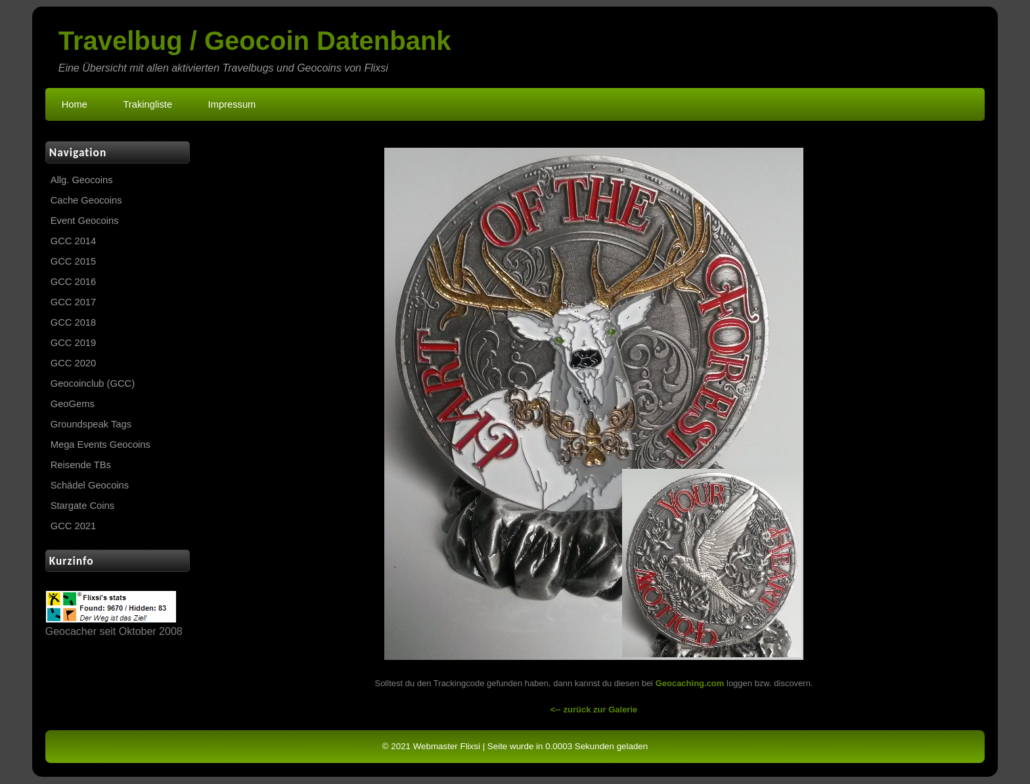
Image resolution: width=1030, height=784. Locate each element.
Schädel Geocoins (90, 485)
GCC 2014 (74, 241)
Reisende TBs (81, 465)
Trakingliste (147, 104)
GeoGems (73, 404)
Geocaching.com (690, 683)
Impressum (232, 104)
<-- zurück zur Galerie (594, 709)
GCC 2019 (74, 343)
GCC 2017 (74, 302)
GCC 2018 (74, 322)
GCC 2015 (74, 261)
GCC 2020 (74, 363)
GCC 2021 (74, 526)
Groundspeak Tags (91, 424)
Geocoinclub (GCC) (93, 383)
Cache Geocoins (86, 200)
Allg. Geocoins (82, 180)
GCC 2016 (74, 281)
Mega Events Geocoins (100, 444)
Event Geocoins (85, 220)
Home (74, 104)
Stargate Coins (82, 505)
